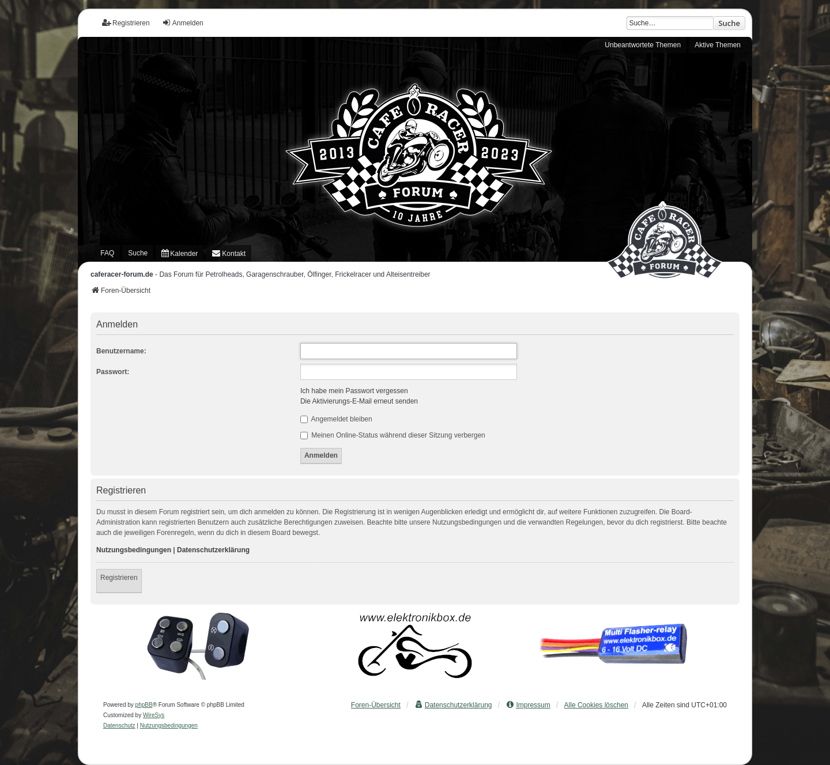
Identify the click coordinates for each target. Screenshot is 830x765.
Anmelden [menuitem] (182, 22)
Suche (729, 23)
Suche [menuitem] (138, 253)
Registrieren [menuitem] (126, 22)
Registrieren (119, 578)
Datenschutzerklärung (213, 550)
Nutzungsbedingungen (133, 550)
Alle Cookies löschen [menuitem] (596, 705)
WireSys (153, 715)
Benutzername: (121, 351)
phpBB (144, 705)
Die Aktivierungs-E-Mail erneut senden (359, 401)
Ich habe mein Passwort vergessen (354, 391)
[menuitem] (179, 253)
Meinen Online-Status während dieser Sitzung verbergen (392, 435)
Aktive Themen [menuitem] (718, 45)
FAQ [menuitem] (107, 253)
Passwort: (112, 372)
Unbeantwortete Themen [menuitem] (643, 45)
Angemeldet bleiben (336, 419)
